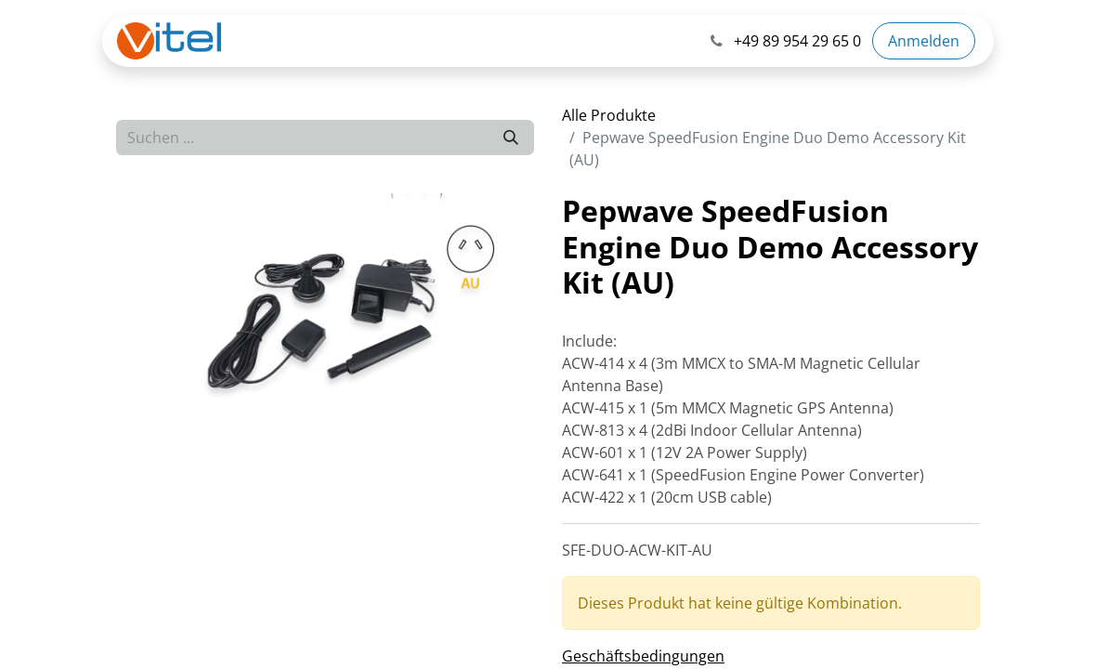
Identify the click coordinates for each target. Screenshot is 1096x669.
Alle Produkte (609, 115)
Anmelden (923, 41)
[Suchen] (511, 137)
